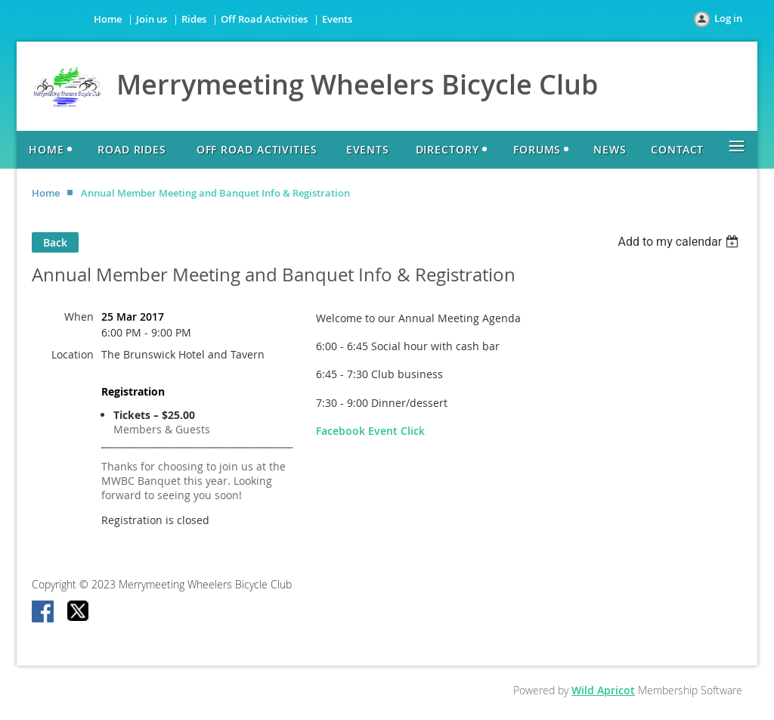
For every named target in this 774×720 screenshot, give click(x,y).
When (79, 316)
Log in (728, 18)
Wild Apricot (603, 690)
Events (337, 19)
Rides (193, 19)
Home (108, 19)
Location (72, 354)
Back (55, 242)
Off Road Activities (264, 19)
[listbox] (680, 241)
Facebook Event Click (370, 431)
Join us (151, 19)
